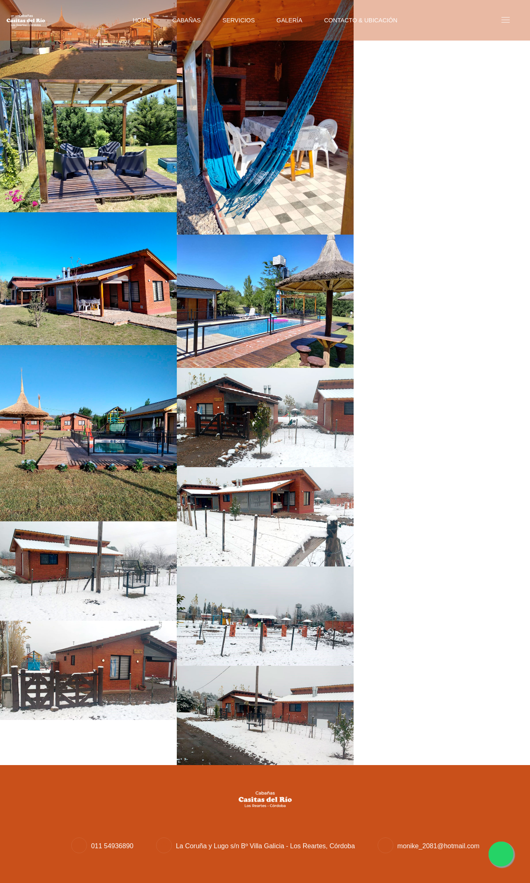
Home (141, 20)
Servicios (238, 20)
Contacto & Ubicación (361, 20)
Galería (289, 20)
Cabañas (186, 20)
